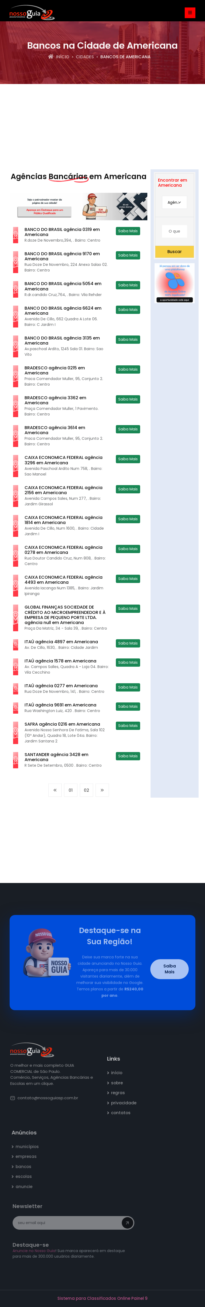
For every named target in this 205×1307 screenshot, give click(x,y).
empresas (28, 1156)
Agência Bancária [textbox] (177, 202)
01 (71, 793)
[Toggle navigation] (190, 12)
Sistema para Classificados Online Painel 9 (102, 1298)
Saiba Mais (128, 231)
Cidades (85, 57)
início (119, 1073)
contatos (123, 1113)
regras (121, 1093)
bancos (26, 1166)
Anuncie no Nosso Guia (35, 1250)
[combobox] (174, 202)
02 (86, 793)
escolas (26, 1176)
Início (58, 57)
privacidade (126, 1103)
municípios (29, 1146)
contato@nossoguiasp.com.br (47, 1098)
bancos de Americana (125, 57)
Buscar (174, 251)
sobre (120, 1083)
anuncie (26, 1186)
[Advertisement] (102, 126)
